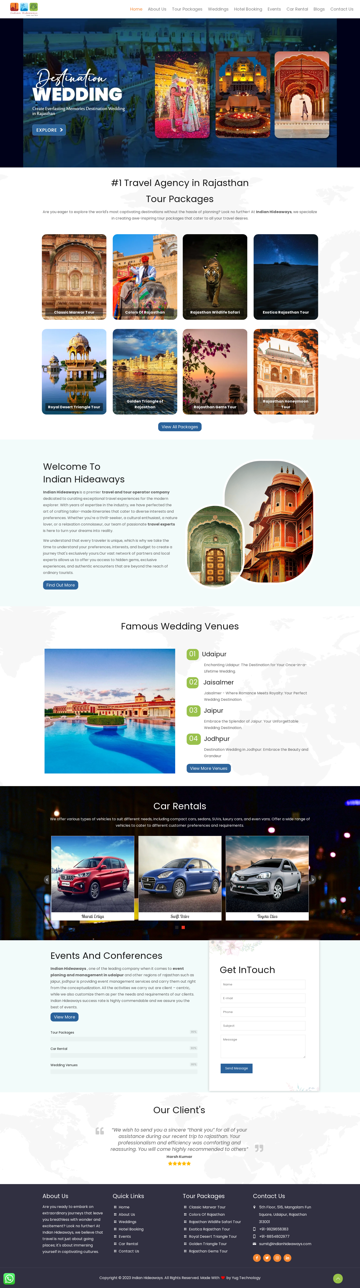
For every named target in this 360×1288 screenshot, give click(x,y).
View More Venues (238, 768)
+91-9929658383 (273, 1229)
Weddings (127, 1221)
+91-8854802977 (274, 1236)
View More (64, 1017)
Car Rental (128, 1243)
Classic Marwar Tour (207, 1207)
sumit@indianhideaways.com (285, 1243)
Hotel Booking (131, 1229)
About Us (127, 1214)
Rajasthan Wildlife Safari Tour (215, 1221)
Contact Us (129, 1251)
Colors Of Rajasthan (207, 1214)
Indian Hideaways (147, 1277)
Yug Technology (246, 1277)
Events (125, 1236)
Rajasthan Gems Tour (208, 1251)
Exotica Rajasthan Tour (209, 1229)
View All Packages (180, 427)
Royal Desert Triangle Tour (213, 1236)
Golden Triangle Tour (208, 1243)
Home (124, 1207)
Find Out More (91, 585)
